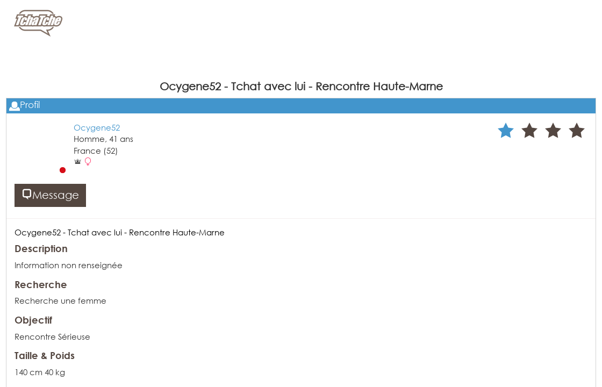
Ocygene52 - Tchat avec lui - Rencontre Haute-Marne (120, 232)
